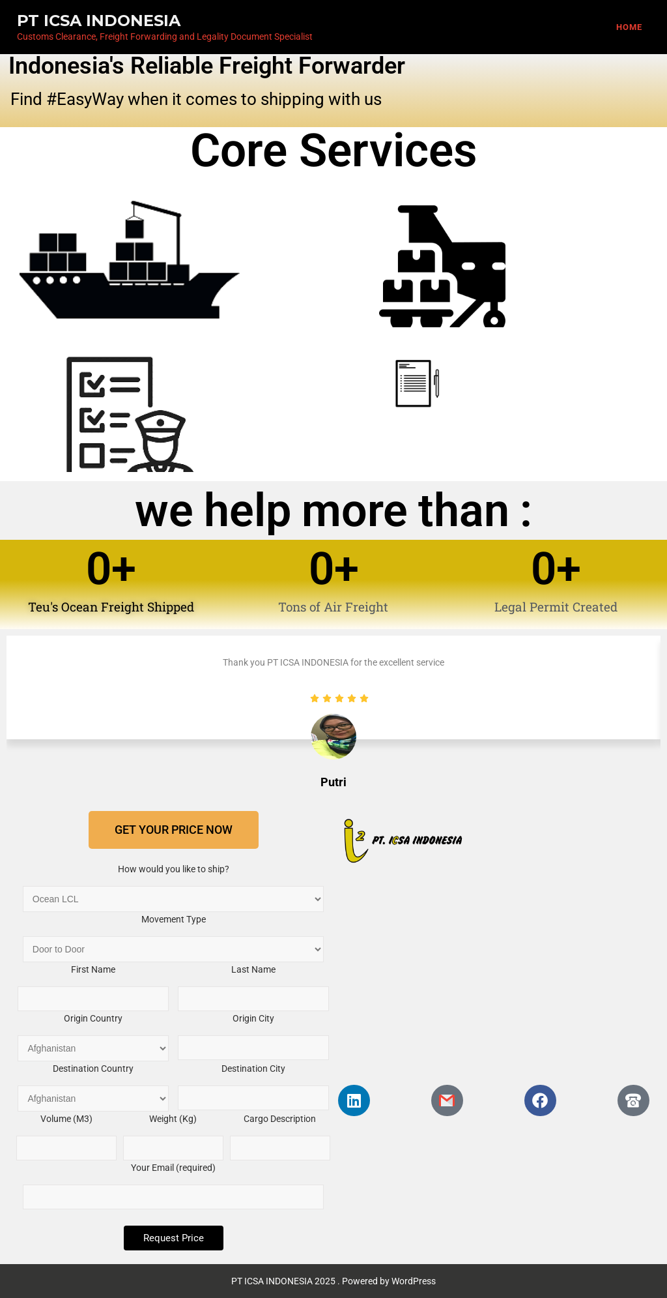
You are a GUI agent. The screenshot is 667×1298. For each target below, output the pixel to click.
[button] (174, 830)
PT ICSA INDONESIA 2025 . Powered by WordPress (333, 1281)
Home (629, 27)
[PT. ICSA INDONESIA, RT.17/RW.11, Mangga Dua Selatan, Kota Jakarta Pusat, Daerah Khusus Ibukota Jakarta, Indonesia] (493, 974)
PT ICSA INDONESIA (98, 20)
